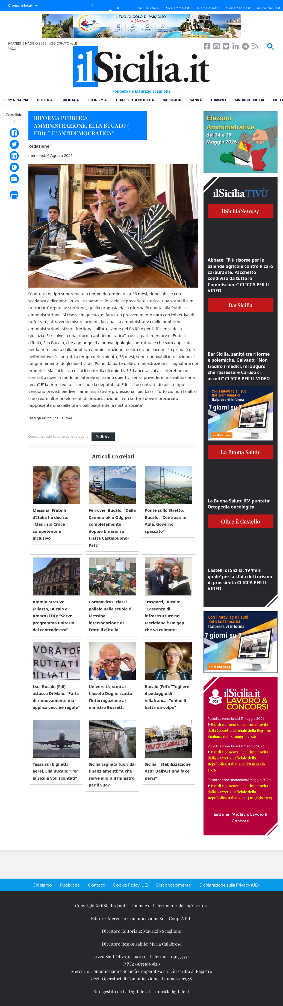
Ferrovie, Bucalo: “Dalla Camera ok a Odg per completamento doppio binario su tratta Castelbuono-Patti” (112, 527)
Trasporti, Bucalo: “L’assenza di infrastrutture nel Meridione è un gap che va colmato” (164, 615)
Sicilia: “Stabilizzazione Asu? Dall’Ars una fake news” (168, 771)
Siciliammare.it (177, 8)
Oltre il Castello (240, 521)
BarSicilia (172, 100)
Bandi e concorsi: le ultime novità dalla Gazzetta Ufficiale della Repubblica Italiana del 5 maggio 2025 (240, 791)
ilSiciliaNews (240, 211)
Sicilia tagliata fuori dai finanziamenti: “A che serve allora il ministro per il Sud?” (112, 774)
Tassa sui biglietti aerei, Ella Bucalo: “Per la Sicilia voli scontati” (55, 771)
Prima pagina (16, 100)
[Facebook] (14, 133)
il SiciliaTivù (124, 11)
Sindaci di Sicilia (249, 100)
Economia (97, 100)
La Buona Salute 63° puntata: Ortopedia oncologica (239, 504)
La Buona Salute (241, 451)
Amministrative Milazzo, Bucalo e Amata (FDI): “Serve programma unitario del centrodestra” (53, 615)
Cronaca (70, 100)
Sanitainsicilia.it (268, 8)
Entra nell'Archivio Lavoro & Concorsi (241, 817)
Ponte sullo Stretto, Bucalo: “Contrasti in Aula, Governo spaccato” (165, 520)
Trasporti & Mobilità (135, 100)
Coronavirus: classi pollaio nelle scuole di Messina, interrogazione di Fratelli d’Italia (111, 615)
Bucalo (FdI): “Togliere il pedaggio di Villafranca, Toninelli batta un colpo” (167, 697)
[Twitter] (14, 144)
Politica (45, 100)
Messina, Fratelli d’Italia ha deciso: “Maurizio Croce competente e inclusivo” (50, 524)
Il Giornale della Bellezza (207, 11)
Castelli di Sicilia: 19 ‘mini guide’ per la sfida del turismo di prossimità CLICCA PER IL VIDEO (240, 579)
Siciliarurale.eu (149, 8)
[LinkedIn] (14, 155)
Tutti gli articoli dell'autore (50, 418)
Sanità (196, 100)
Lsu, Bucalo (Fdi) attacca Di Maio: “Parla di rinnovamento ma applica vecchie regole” (56, 697)
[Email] (14, 178)
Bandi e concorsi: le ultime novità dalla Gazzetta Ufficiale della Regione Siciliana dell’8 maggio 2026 (239, 730)
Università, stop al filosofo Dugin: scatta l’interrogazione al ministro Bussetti (110, 697)
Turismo (218, 100)
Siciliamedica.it (238, 8)
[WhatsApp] (14, 167)
